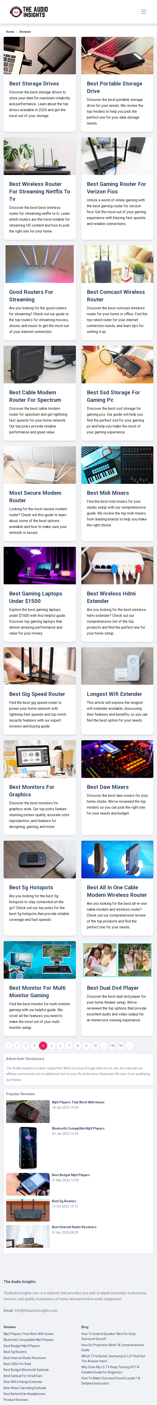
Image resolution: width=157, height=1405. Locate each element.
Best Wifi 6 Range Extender (23, 1382)
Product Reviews (16, 1400)
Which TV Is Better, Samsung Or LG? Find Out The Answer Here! (113, 1358)
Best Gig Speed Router (37, 694)
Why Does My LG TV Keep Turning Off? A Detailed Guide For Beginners (110, 1369)
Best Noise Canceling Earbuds (25, 1388)
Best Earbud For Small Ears (23, 1376)
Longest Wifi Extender (114, 694)
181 (121, 1046)
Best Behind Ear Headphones (24, 1394)
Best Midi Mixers (108, 493)
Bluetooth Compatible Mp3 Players (78, 1128)
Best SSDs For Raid (17, 1364)
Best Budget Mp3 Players (71, 1175)
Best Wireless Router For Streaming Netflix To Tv (39, 191)
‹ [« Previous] (8, 1046)
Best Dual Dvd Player (113, 988)
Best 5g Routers (64, 1201)
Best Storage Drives (34, 83)
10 (95, 1046)
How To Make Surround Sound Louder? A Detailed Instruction (110, 1380)
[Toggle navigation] (144, 12)
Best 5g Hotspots (31, 887)
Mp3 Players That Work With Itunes (78, 1102)
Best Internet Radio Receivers (74, 1227)
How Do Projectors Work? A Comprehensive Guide (112, 1347)
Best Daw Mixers (108, 787)
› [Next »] (129, 1046)
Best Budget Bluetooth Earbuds (26, 1370)
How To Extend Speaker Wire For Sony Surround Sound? (108, 1336)
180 (112, 1046)
